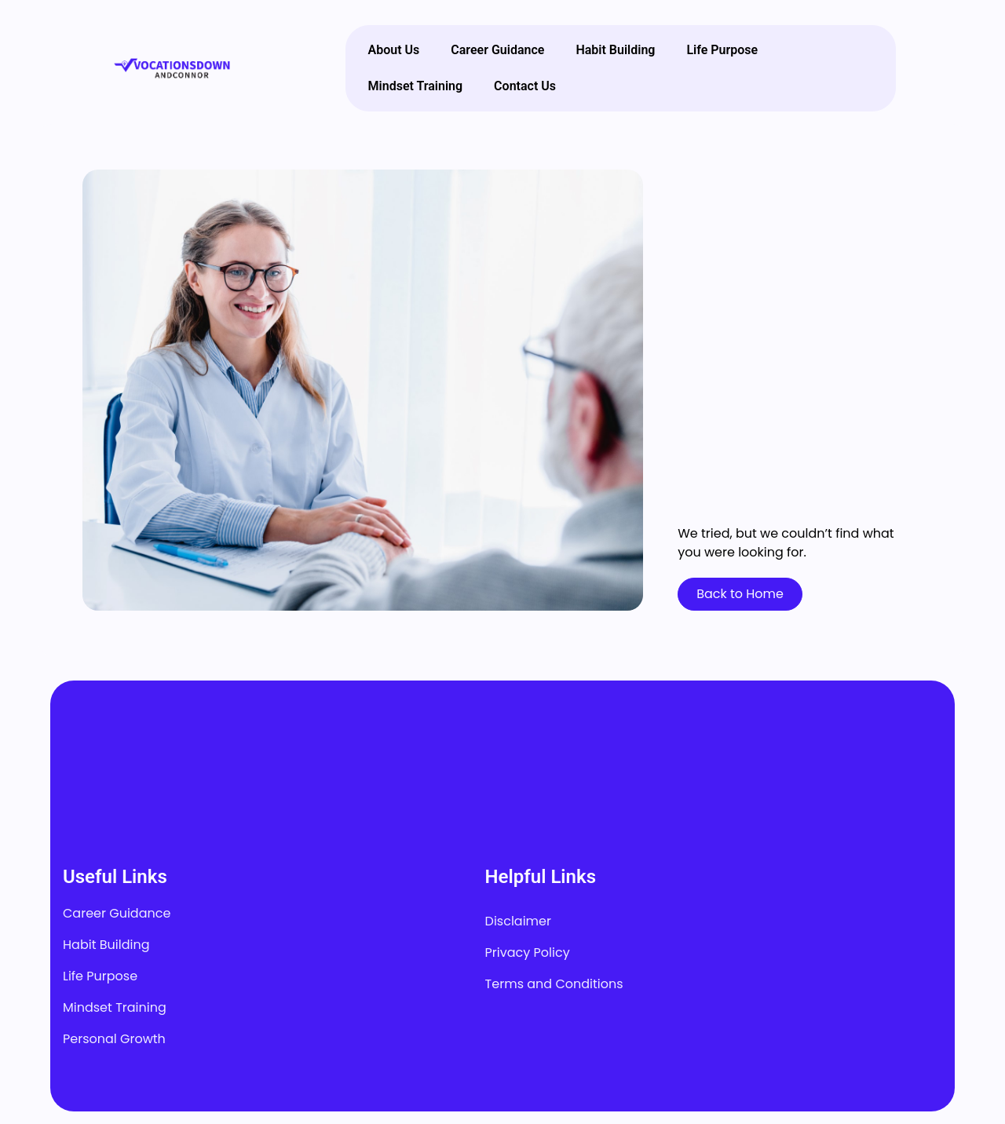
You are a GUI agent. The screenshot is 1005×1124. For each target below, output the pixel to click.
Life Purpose (722, 49)
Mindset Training (415, 85)
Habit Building (615, 49)
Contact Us (525, 85)
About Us (394, 49)
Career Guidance (497, 49)
